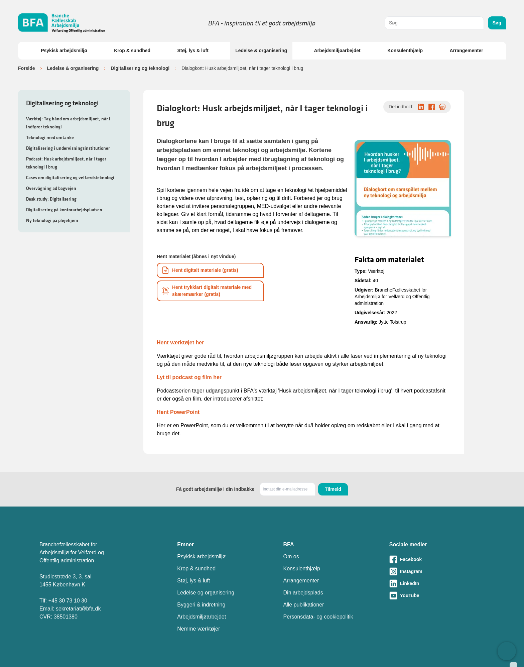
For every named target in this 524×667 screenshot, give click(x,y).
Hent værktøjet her (180, 342)
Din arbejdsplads (303, 592)
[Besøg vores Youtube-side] (437, 595)
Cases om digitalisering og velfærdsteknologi (70, 178)
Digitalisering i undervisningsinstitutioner (68, 148)
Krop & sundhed (132, 50)
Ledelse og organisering (205, 592)
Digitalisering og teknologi (140, 68)
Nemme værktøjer (198, 629)
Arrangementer (466, 50)
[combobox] (434, 22)
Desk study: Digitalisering (51, 199)
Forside (26, 68)
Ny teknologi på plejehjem (52, 220)
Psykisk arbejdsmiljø (64, 50)
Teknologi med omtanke (50, 137)
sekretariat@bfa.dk (78, 609)
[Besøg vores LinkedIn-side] (437, 583)
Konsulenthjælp (405, 50)
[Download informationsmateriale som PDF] (210, 270)
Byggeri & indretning (201, 604)
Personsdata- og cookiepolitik (318, 617)
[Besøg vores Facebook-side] (437, 559)
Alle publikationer (303, 604)
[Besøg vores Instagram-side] (437, 571)
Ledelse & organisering (261, 50)
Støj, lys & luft (192, 50)
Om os (291, 556)
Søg (497, 22)
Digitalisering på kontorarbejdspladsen (64, 210)
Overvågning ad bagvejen (51, 188)
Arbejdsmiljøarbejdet (337, 50)
